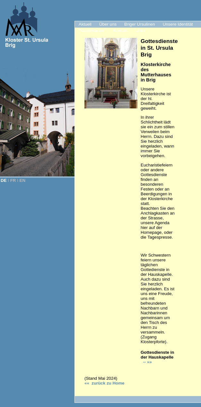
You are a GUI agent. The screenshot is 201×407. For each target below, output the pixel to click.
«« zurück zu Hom (104, 383)
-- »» (147, 362)
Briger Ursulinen (139, 24)
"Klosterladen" (92, 30)
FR (13, 180)
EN (23, 180)
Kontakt (120, 30)
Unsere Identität (178, 24)
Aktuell (85, 24)
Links (140, 30)
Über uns (108, 24)
